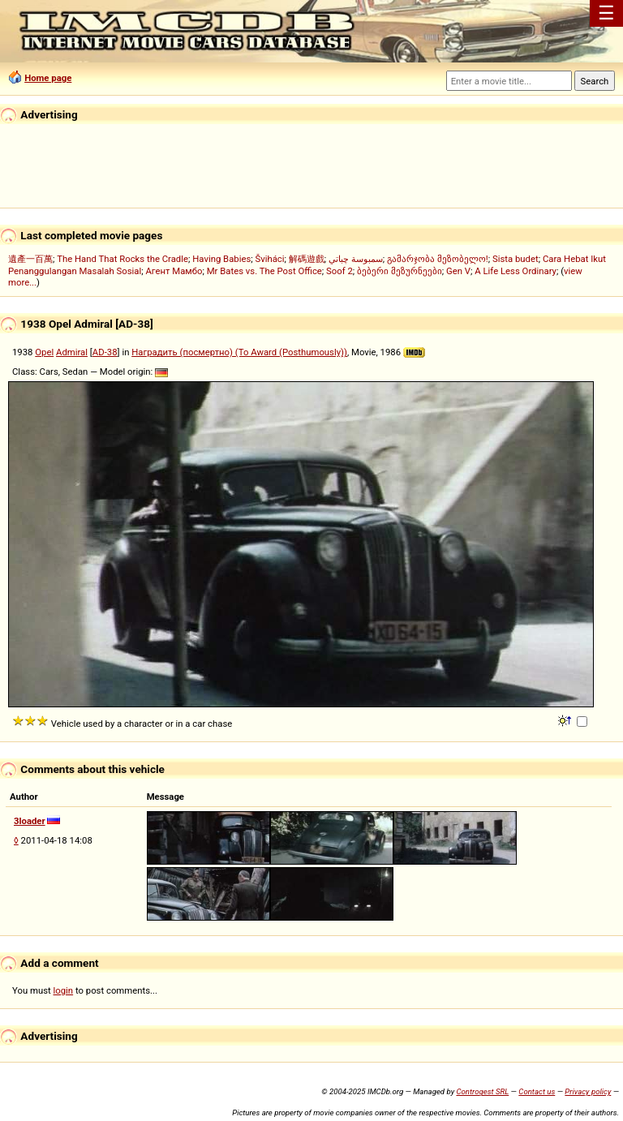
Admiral (72, 352)
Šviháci (270, 258)
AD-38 (105, 352)
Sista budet (515, 258)
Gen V (458, 271)
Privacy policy (588, 1091)
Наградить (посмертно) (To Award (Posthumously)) (239, 352)
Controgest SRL (482, 1091)
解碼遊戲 (306, 258)
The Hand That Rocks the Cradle (122, 258)
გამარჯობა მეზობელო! (437, 258)
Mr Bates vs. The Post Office (264, 271)
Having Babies (221, 258)
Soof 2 (339, 271)
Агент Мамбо (173, 271)
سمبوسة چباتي (356, 258)
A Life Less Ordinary (515, 271)
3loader (29, 821)
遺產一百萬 (30, 258)
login (64, 990)
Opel (44, 352)
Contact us (536, 1091)
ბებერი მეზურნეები (399, 271)
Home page (47, 78)
